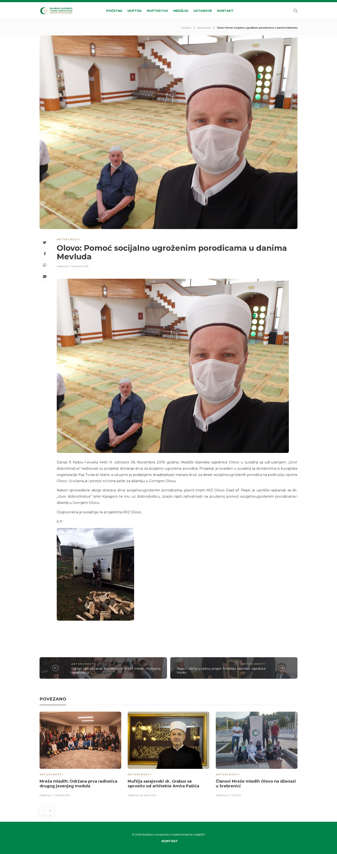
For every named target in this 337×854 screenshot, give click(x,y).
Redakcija (62, 266)
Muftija (134, 11)
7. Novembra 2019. (79, 266)
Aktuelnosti (204, 27)
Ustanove (202, 11)
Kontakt (225, 11)
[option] (80, 755)
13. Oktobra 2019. (61, 795)
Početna (114, 11)
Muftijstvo (157, 11)
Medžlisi (180, 11)
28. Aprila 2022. (148, 795)
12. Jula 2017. (234, 795)
